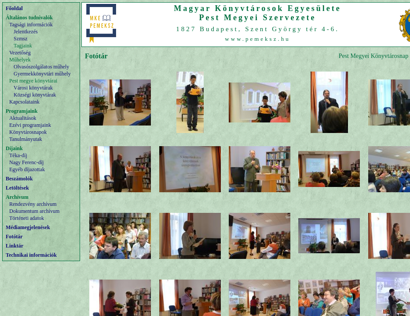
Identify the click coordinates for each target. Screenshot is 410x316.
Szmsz (20, 39)
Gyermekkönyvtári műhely (42, 74)
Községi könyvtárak (35, 95)
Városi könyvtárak (33, 88)
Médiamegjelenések (28, 227)
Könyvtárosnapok (28, 132)
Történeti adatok (26, 218)
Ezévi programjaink (30, 125)
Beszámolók (19, 179)
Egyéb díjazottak (27, 169)
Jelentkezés (26, 32)
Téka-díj (18, 155)
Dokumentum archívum (34, 211)
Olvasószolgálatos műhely (41, 67)
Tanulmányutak (25, 139)
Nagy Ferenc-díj (26, 162)
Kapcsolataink (24, 102)
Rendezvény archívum (33, 204)
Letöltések (17, 188)
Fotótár (14, 236)
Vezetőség (20, 53)
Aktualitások (22, 118)
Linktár (14, 246)
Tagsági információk (31, 25)
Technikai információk (31, 255)
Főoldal (14, 8)
